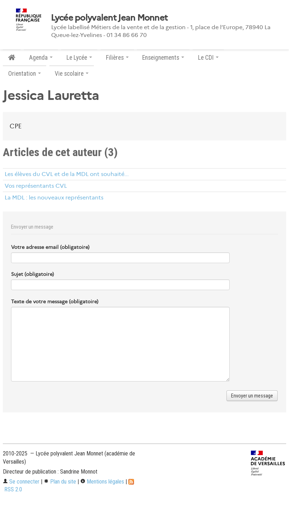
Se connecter (21, 481)
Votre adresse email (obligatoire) (50, 247)
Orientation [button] (24, 73)
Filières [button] (117, 57)
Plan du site (60, 481)
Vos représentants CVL (36, 185)
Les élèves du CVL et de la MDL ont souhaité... (67, 174)
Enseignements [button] (163, 57)
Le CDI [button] (208, 57)
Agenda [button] (41, 57)
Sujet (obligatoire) (32, 274)
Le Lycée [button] (79, 57)
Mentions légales (102, 481)
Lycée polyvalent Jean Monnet (109, 17)
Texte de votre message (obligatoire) (54, 301)
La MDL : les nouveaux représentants (54, 197)
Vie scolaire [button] (72, 73)
